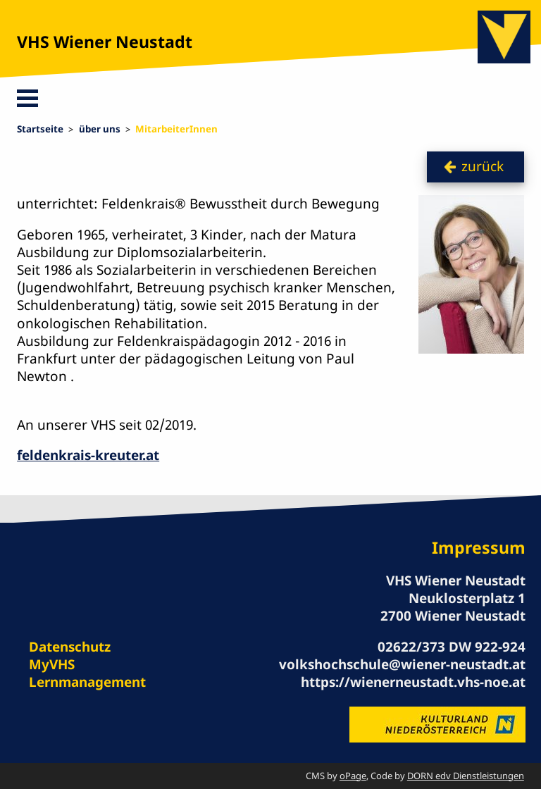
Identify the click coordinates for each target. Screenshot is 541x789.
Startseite (40, 129)
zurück (482, 166)
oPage (353, 775)
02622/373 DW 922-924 (452, 647)
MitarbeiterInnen (176, 129)
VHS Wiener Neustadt (104, 41)
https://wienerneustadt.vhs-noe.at (413, 682)
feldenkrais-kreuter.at (88, 455)
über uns (99, 129)
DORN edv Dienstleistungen (465, 775)
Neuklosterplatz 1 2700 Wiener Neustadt (453, 607)
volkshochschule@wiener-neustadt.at (402, 664)
